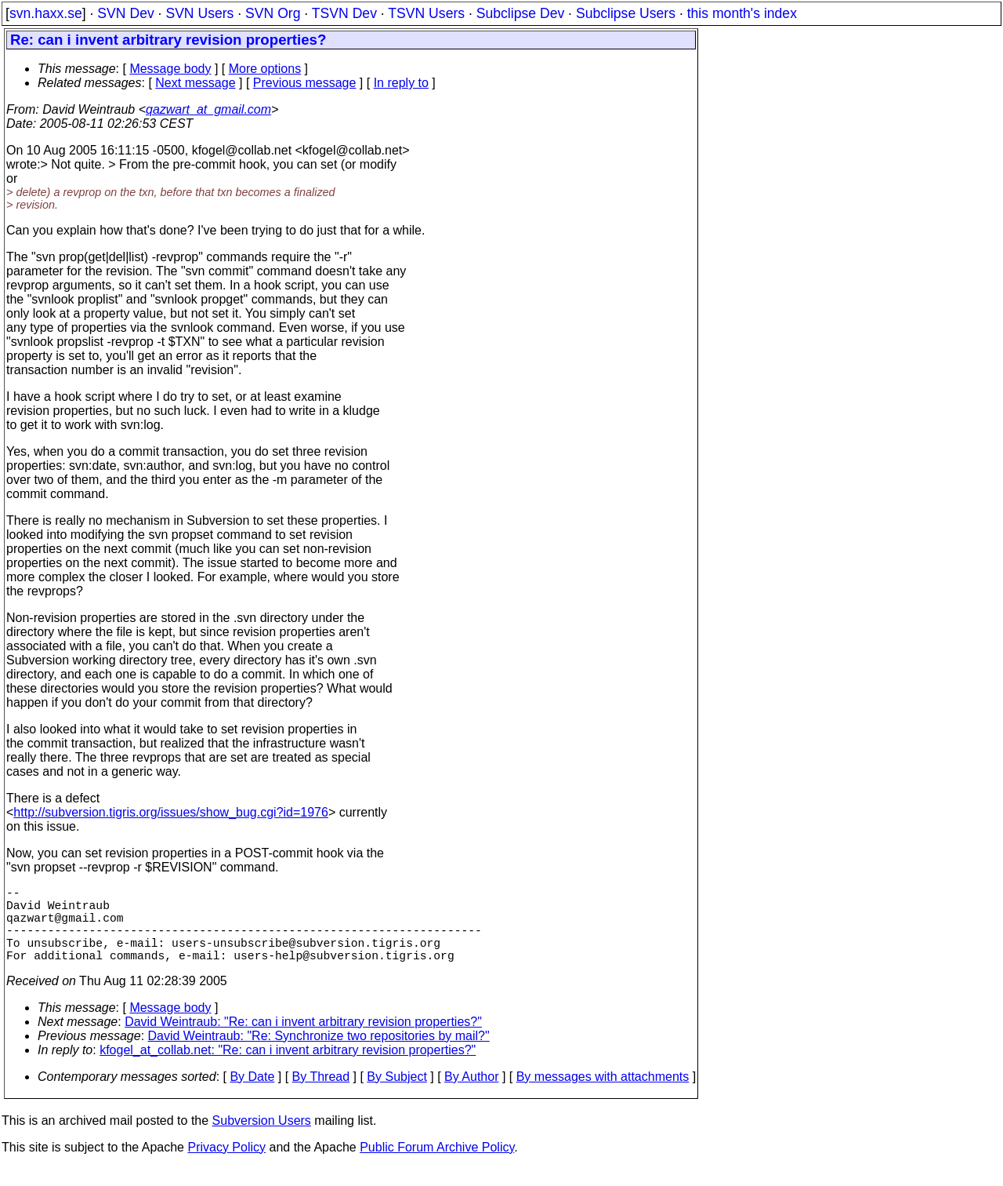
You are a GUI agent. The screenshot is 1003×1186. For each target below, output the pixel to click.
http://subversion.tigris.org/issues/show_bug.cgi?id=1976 (170, 812)
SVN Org (272, 13)
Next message (195, 82)
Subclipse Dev (520, 13)
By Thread (321, 1095)
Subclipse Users (625, 13)
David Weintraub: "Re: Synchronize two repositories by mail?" (319, 1054)
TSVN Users (426, 13)
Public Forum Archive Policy (437, 1166)
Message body (170, 68)
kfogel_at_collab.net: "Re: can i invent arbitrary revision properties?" (288, 1068)
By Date (252, 1095)
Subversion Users (261, 1139)
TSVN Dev (344, 13)
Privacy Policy (226, 1166)
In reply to (401, 82)
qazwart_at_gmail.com (208, 109)
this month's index (742, 13)
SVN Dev (125, 13)
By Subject (396, 1095)
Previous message (305, 82)
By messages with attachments (603, 1095)
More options (265, 68)
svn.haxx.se (45, 13)
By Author (471, 1095)
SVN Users (199, 13)
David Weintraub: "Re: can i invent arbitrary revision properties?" (303, 1040)
